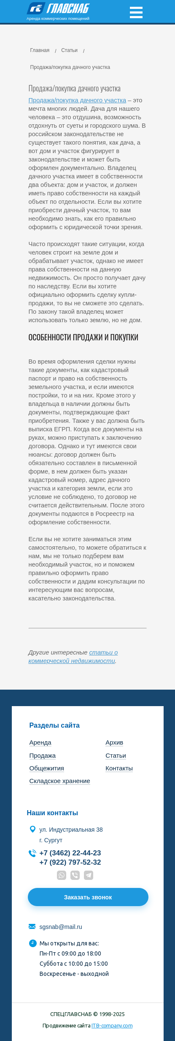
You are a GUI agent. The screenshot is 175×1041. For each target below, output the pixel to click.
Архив (114, 742)
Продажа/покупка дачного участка (78, 100)
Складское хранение (60, 780)
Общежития (47, 768)
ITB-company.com (112, 1025)
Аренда (40, 742)
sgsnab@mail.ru (61, 926)
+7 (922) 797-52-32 (70, 862)
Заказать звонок (88, 897)
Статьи (115, 755)
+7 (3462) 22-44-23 (70, 853)
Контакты (119, 768)
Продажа (43, 755)
